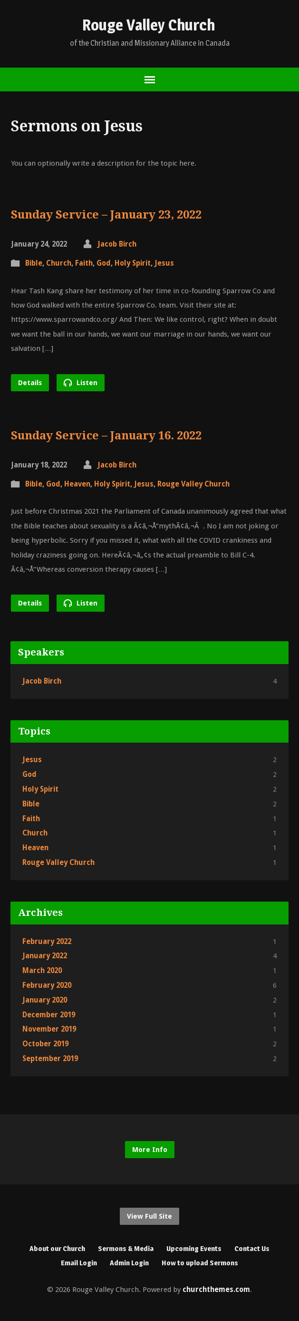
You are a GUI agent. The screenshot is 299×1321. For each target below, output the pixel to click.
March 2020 (42, 970)
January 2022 (44, 956)
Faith (84, 263)
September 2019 (50, 1058)
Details (30, 383)
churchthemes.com (216, 1289)
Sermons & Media (126, 1248)
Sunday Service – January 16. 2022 (106, 435)
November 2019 (49, 1029)
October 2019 (45, 1044)
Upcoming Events (194, 1248)
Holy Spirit (133, 263)
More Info (149, 1149)
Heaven (77, 484)
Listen (80, 382)
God (103, 263)
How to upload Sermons (200, 1262)
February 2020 (46, 985)
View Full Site (149, 1216)
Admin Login (129, 1262)
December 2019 (48, 1015)
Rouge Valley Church (148, 25)
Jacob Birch (116, 244)
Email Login (79, 1262)
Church (58, 263)
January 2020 (44, 1000)
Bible (33, 263)
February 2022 (46, 941)
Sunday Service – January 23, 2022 (106, 214)
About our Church (57, 1248)
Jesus (164, 263)
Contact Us (252, 1248)
